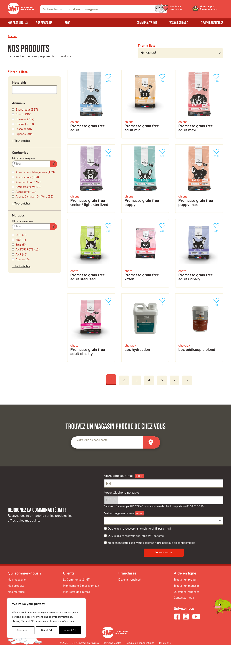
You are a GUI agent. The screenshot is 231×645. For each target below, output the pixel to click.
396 (109, 227)
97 (109, 301)
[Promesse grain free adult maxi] (199, 104)
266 (109, 152)
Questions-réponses (186, 591)
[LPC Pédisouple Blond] (199, 327)
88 (163, 78)
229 (217, 78)
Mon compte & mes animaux (81, 585)
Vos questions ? (179, 23)
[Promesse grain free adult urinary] (199, 253)
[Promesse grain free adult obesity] (91, 327)
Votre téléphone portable (121, 492)
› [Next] (174, 380)
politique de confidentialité (178, 542)
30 (217, 301)
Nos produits (16, 585)
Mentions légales (112, 643)
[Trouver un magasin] (151, 442)
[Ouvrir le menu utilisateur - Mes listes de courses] (184, 9)
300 (163, 152)
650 (109, 78)
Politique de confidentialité (139, 643)
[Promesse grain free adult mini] (145, 104)
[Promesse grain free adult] (91, 104)
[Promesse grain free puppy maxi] (199, 178)
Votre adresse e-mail (118, 476)
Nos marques (16, 591)
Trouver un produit (185, 579)
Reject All (46, 630)
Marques (18, 215)
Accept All (70, 630)
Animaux (18, 103)
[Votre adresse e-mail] (163, 483)
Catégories (20, 152)
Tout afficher (22, 140)
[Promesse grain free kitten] (145, 253)
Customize (23, 630)
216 (163, 227)
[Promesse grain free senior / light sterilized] (91, 178)
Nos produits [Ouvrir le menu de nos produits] (16, 23)
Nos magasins (44, 23)
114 (217, 227)
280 (217, 152)
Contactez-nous (184, 597)
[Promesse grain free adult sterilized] (91, 253)
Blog (67, 23)
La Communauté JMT (76, 579)
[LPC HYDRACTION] (145, 327)
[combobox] (103, 9)
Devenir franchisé (212, 23)
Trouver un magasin (186, 585)
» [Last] (187, 380)
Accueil (12, 36)
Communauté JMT (147, 23)
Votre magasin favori (119, 513)
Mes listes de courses (76, 591)
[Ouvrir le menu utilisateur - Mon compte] (211, 9)
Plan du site (164, 643)
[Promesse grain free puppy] (145, 178)
